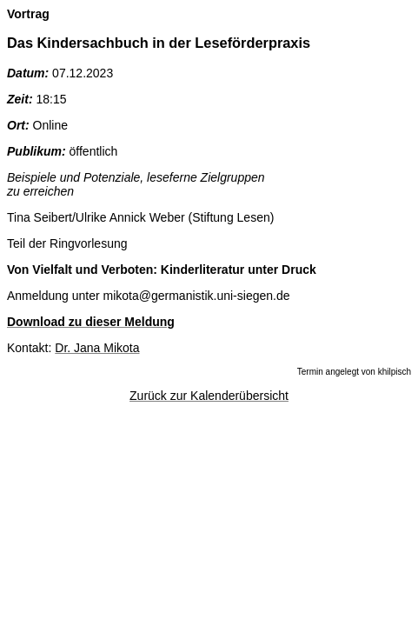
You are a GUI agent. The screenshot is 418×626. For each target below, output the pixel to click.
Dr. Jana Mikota (97, 348)
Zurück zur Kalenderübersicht (209, 396)
